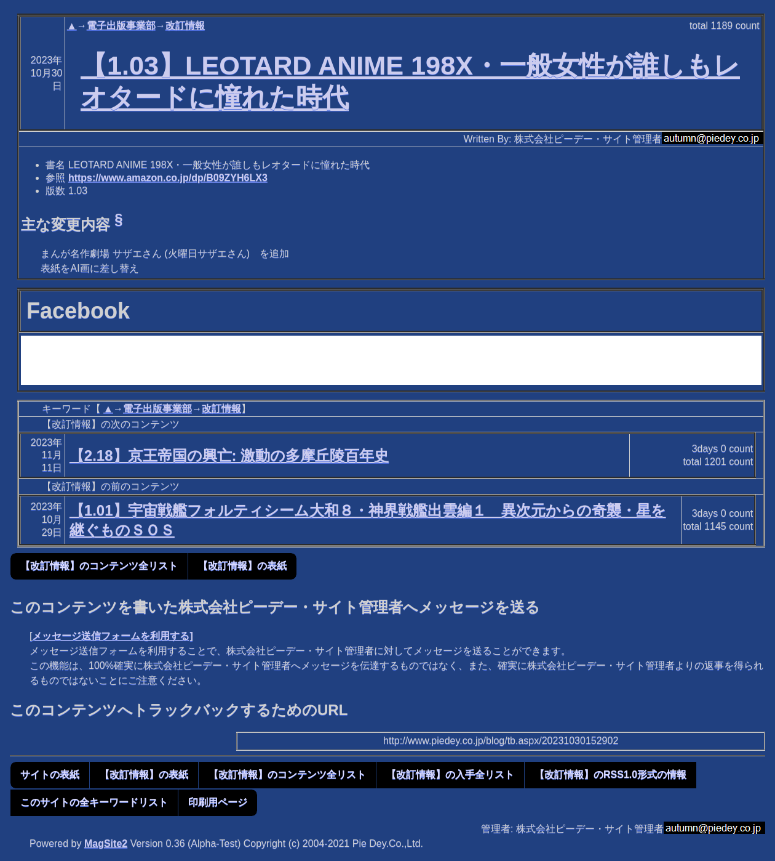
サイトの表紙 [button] (49, 774)
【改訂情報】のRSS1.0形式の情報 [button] (610, 774)
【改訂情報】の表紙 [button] (242, 565)
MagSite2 (105, 843)
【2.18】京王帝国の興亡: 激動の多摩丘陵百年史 (229, 455)
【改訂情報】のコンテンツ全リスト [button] (99, 565)
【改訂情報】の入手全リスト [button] (450, 774)
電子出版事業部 (121, 25)
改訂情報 (185, 25)
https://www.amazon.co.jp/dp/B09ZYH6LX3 (168, 177)
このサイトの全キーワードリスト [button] (94, 802)
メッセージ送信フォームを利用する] (112, 636)
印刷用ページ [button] (217, 802)
